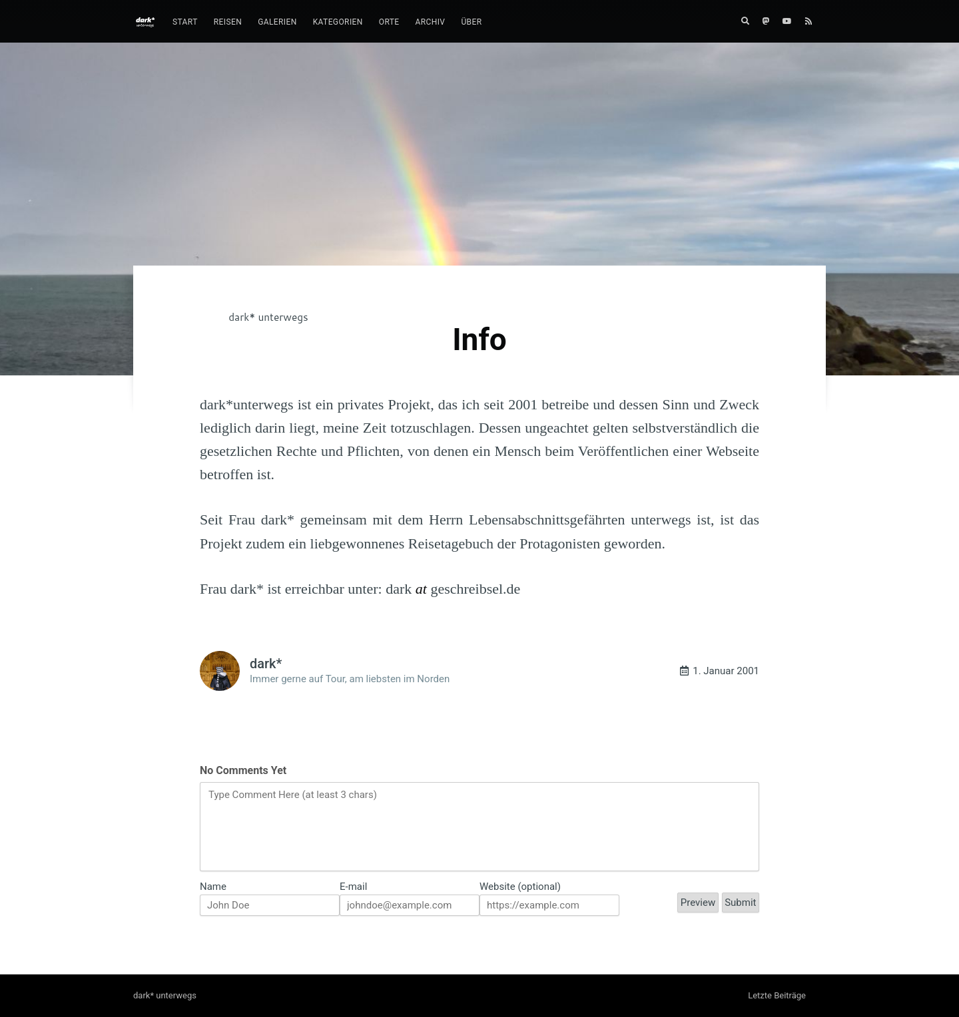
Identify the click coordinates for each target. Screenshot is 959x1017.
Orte (389, 22)
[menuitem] (185, 22)
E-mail (353, 887)
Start (185, 22)
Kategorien (338, 22)
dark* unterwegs (268, 316)
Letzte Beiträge (777, 995)
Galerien (277, 22)
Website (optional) (520, 887)
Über (471, 22)
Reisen (228, 22)
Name (213, 887)
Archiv (431, 22)
